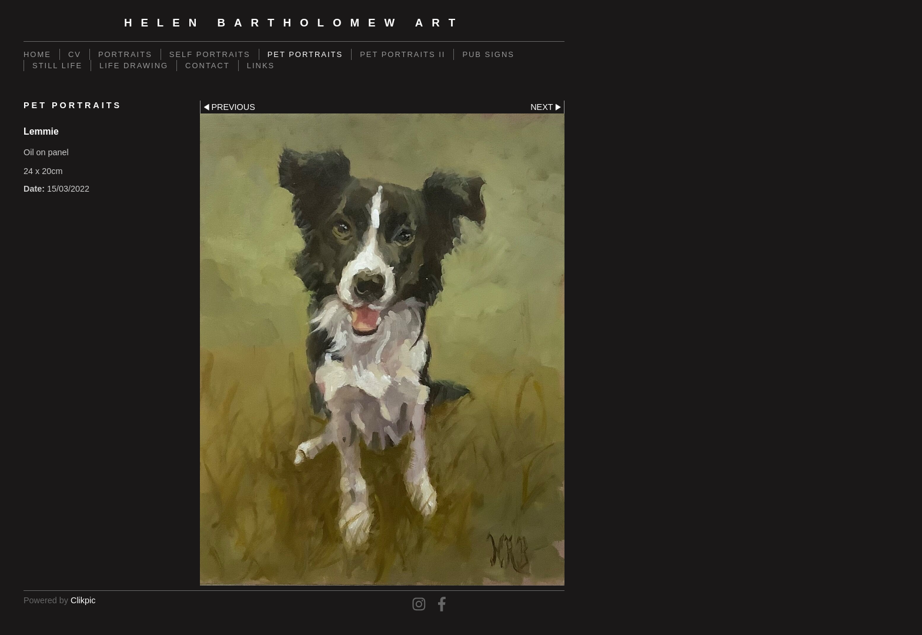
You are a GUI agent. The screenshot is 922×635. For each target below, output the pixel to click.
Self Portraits (209, 54)
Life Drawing (133, 65)
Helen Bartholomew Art (294, 22)
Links (261, 65)
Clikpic (83, 600)
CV (74, 54)
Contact (207, 65)
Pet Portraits (305, 54)
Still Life (57, 65)
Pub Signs (488, 54)
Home (37, 54)
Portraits (125, 54)
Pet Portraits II (402, 54)
